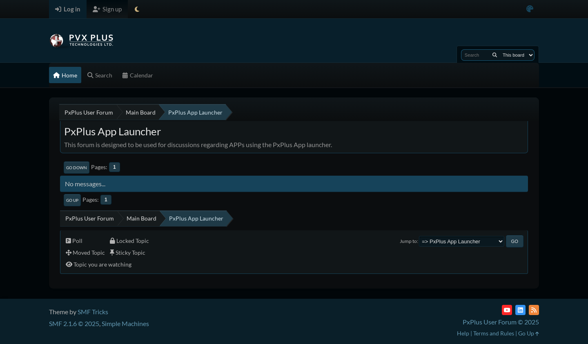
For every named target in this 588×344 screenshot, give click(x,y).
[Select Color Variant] (530, 9)
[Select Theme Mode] (137, 9)
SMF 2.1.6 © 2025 (74, 323)
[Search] (494, 55)
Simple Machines (125, 323)
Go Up (72, 200)
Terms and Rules (493, 333)
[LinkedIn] (520, 310)
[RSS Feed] (534, 310)
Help (463, 333)
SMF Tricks (93, 311)
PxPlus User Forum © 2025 (501, 322)
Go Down (76, 167)
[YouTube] (507, 310)
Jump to (408, 241)
